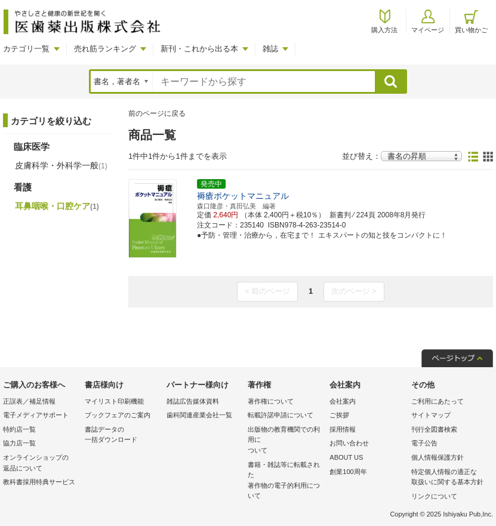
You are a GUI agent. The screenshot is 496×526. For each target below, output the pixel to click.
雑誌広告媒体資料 (193, 401)
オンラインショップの (41, 463)
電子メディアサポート (36, 415)
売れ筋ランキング (105, 48)
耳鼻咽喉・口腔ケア (57, 206)
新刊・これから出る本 (199, 48)
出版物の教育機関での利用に (286, 441)
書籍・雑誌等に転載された (286, 481)
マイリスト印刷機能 (114, 401)
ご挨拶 (339, 415)
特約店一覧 (19, 429)
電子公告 (424, 443)
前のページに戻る (157, 113)
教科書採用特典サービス (39, 481)
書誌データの (123, 435)
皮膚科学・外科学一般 (61, 165)
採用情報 (342, 429)
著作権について (271, 401)
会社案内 (342, 401)
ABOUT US (346, 457)
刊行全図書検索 (434, 429)
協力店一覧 (19, 443)
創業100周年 (347, 471)
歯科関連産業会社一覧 (199, 415)
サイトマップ (431, 415)
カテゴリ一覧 (26, 48)
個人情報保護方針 (437, 457)
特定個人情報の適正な (449, 478)
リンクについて (434, 496)
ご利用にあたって (437, 401)
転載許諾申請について (280, 415)
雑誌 (270, 48)
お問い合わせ (349, 443)
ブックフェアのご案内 (117, 415)
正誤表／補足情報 (29, 401)
